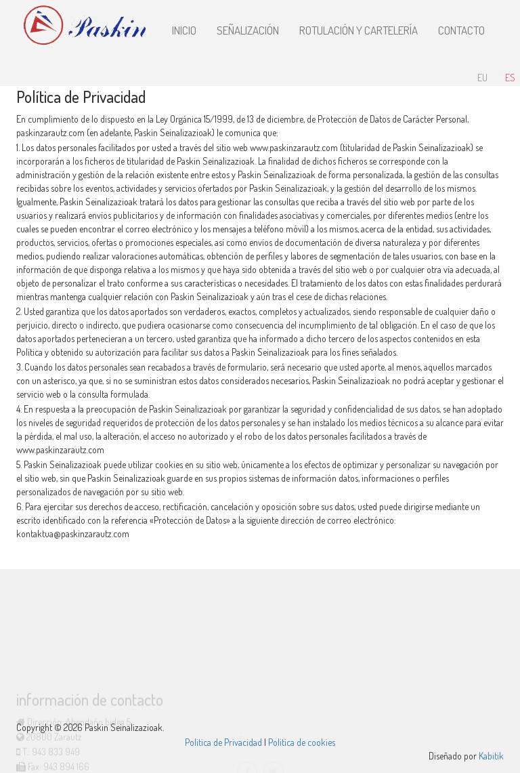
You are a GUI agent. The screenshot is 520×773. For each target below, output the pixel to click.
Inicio (184, 30)
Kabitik (491, 755)
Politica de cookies (301, 742)
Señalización (248, 30)
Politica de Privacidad (223, 742)
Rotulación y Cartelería (358, 30)
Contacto (461, 30)
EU (482, 77)
